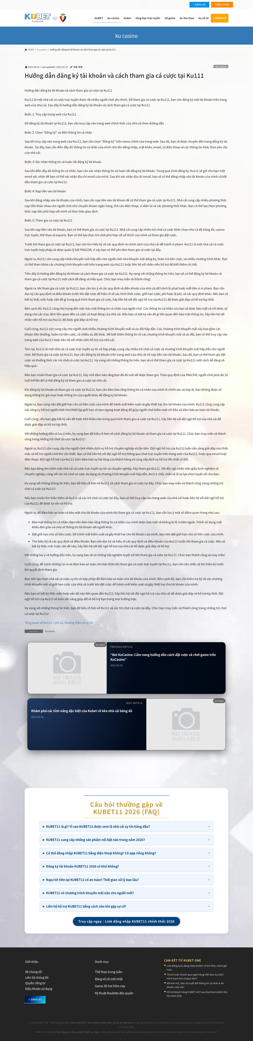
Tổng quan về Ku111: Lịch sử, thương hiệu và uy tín (59, 622)
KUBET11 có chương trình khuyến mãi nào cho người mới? (90, 893)
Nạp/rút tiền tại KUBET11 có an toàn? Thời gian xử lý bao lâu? (92, 879)
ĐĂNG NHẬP (222, 4)
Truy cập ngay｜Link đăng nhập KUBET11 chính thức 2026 (126, 921)
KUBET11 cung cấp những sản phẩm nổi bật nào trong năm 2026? (95, 839)
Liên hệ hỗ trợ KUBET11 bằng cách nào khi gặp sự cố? (86, 906)
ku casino (221, 66)
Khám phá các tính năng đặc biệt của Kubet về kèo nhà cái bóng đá (81, 710)
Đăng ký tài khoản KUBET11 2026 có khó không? (82, 866)
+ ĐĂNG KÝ (199, 4)
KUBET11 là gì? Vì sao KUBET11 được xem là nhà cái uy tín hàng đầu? (98, 826)
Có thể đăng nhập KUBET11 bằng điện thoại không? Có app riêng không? (101, 853)
